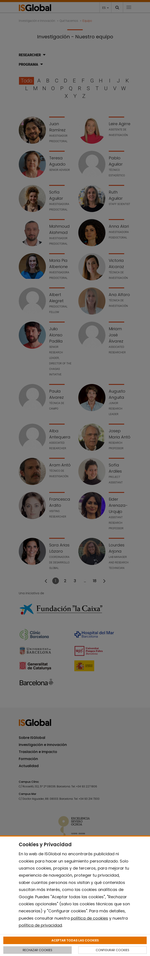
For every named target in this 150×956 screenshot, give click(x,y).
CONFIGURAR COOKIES (112, 950)
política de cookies (89, 918)
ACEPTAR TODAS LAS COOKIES (75, 940)
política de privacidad (40, 925)
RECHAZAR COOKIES (37, 950)
